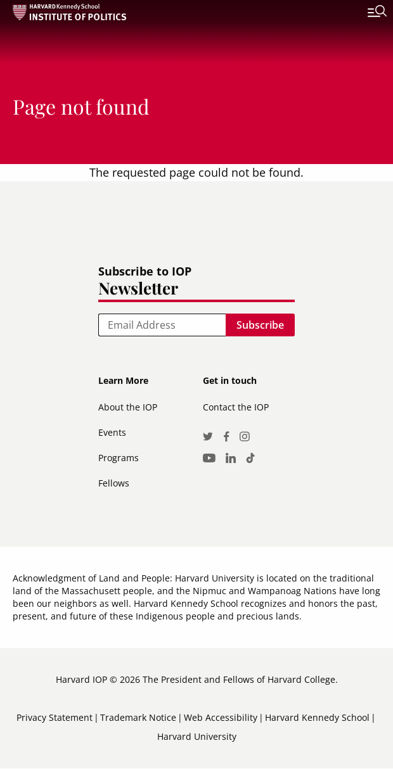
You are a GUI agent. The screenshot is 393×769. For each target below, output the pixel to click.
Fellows (113, 483)
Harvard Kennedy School (317, 717)
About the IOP (127, 407)
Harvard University (196, 736)
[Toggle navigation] (367, 12)
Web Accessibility (220, 717)
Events (112, 432)
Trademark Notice (138, 717)
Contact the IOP (236, 407)
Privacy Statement (54, 717)
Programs (118, 458)
